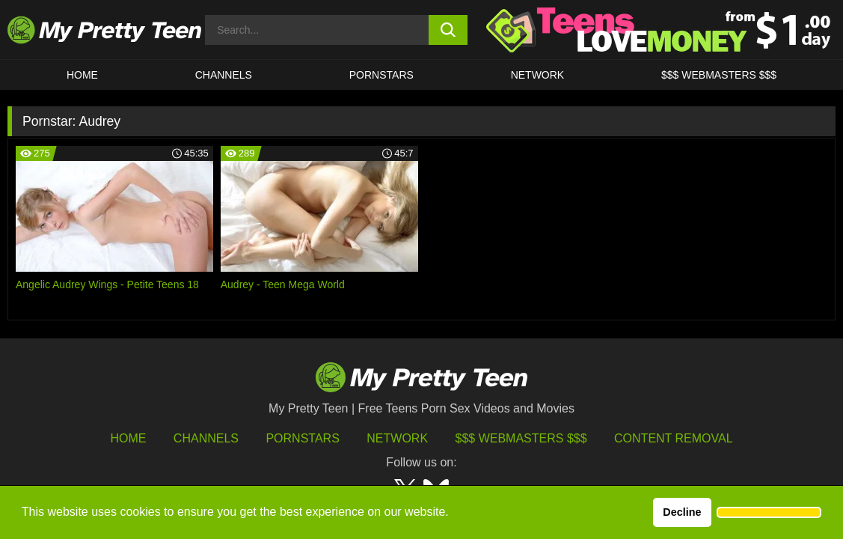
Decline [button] (682, 512)
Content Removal (673, 438)
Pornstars (381, 75)
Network (538, 75)
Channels (206, 438)
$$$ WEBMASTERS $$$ (718, 75)
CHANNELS (223, 75)
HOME (82, 75)
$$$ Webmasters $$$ (521, 438)
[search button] (448, 30)
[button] (769, 513)
